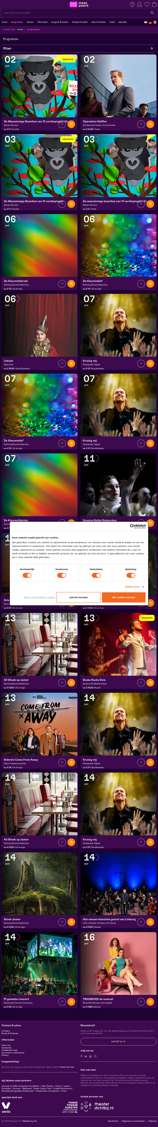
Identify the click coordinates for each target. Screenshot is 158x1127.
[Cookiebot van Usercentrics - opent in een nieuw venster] (132, 526)
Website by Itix (30, 1121)
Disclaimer (113, 1121)
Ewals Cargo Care (42, 1088)
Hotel (112, 22)
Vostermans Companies (47, 1091)
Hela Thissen (47, 1086)
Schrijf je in (118, 1041)
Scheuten (6, 1088)
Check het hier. (66, 1067)
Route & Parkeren (10, 1033)
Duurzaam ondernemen (13, 1053)
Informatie (42, 22)
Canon (58, 1086)
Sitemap (152, 1121)
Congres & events (59, 22)
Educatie (122, 22)
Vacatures (6, 1048)
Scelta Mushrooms (62, 1088)
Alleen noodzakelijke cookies (39, 597)
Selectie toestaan (78, 597)
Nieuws (30, 22)
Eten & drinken (98, 22)
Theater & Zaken (80, 22)
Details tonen (132, 586)
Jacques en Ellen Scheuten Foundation (20, 1086)
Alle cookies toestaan (123, 597)
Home (4, 22)
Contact (6, 1031)
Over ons (6, 1045)
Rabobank (27, 1088)
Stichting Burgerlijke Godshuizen (18, 1091)
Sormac (17, 1088)
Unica (64, 1091)
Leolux (67, 1086)
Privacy (5, 1055)
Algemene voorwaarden (133, 1121)
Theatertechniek (9, 1050)
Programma (17, 22)
